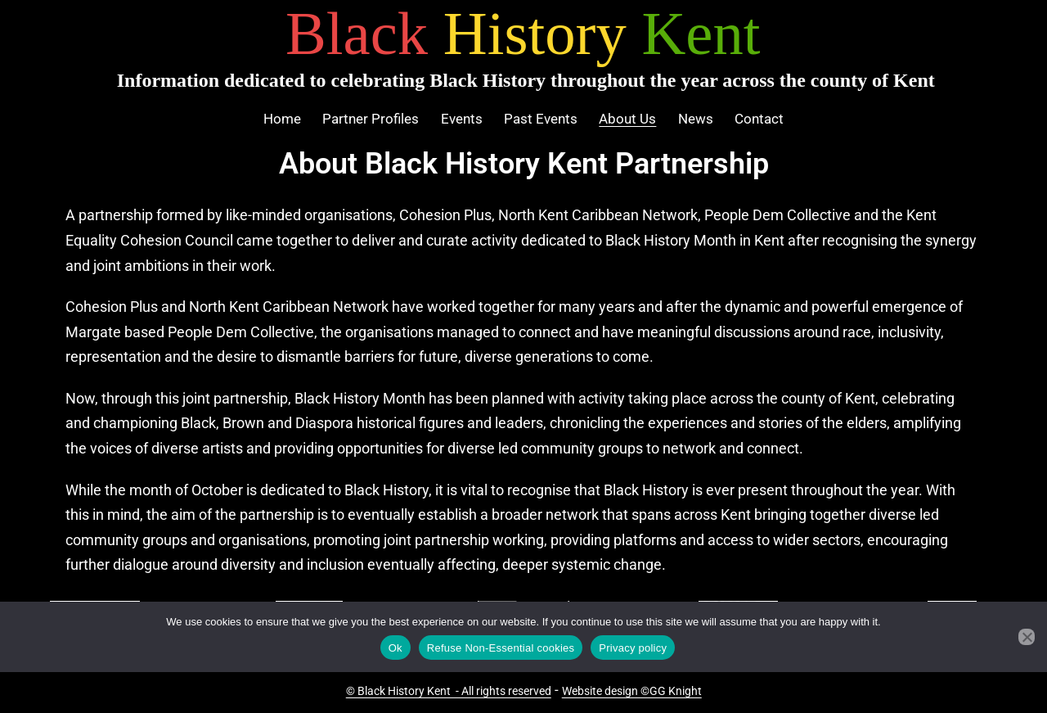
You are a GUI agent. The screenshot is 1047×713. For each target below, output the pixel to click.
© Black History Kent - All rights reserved (448, 690)
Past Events (540, 119)
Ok (395, 648)
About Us (627, 119)
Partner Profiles (370, 119)
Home (282, 119)
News (695, 119)
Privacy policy (633, 648)
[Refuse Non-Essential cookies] (1026, 637)
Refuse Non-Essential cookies (500, 648)
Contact (759, 119)
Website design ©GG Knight (632, 690)
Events (462, 119)
